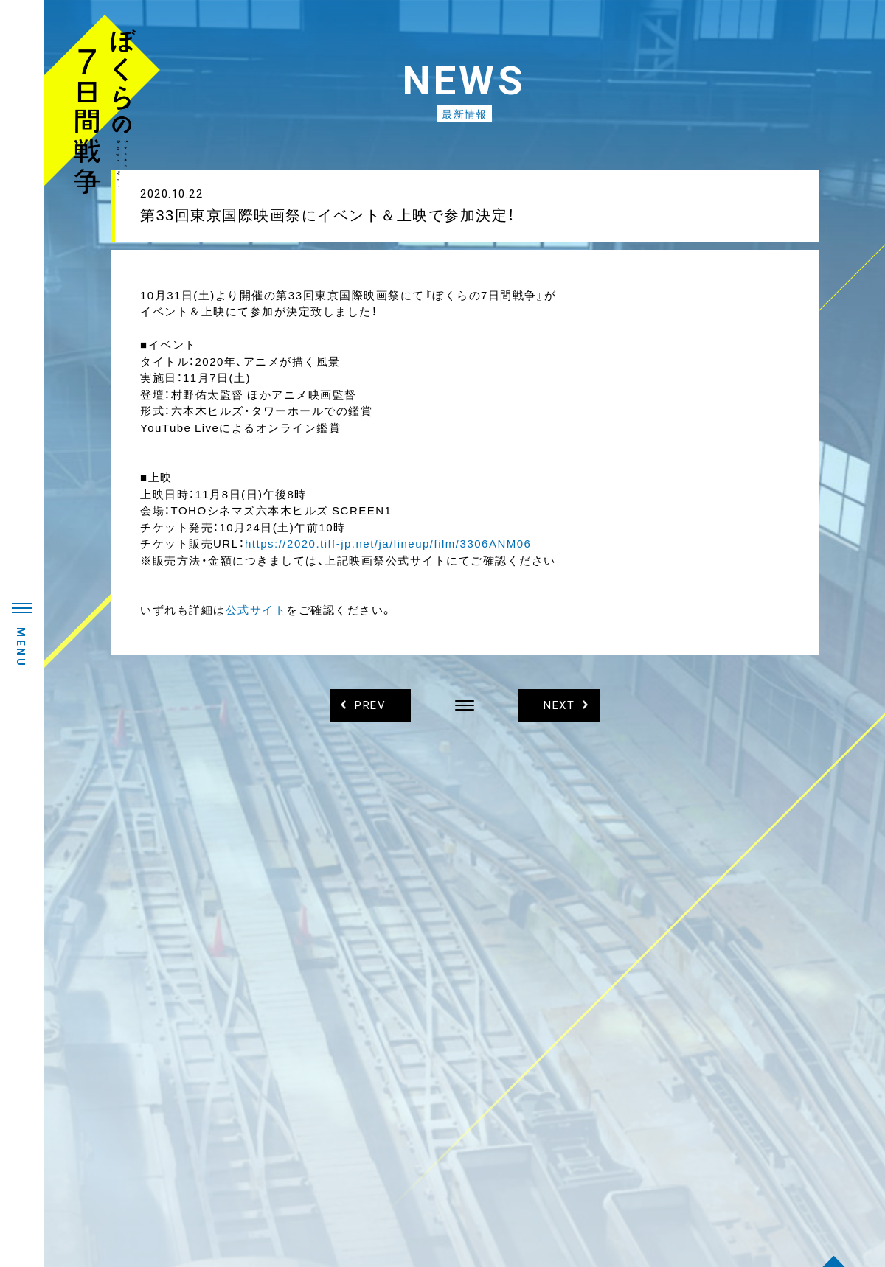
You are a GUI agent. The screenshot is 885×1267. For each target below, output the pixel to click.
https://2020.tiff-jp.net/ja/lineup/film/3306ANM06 (388, 543)
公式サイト (256, 609)
